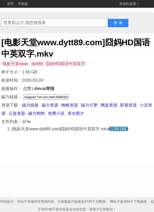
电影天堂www (15, 64)
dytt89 (37, 64)
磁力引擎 (89, 105)
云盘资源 (17, 113)
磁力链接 (30, 105)
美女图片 (76, 113)
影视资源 (128, 105)
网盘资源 (109, 105)
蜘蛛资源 (69, 105)
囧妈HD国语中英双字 (65, 64)
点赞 (28, 88)
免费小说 (56, 113)
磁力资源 (50, 105)
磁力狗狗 (36, 113)
